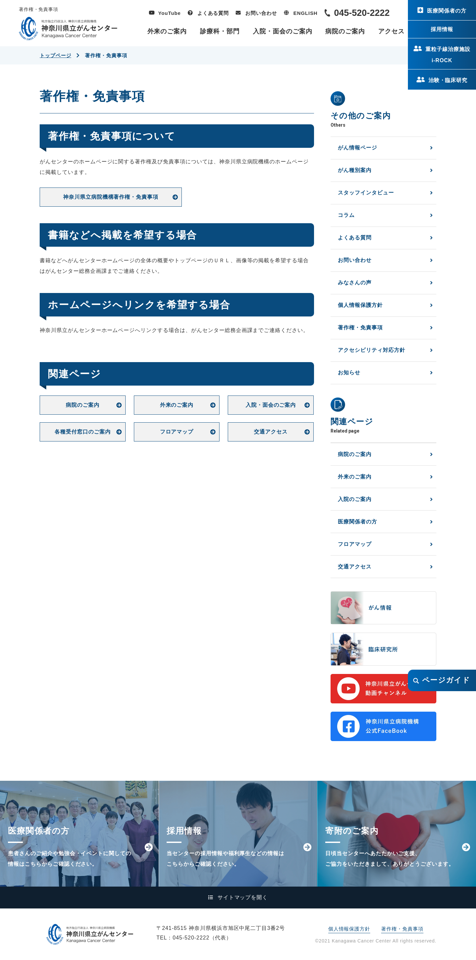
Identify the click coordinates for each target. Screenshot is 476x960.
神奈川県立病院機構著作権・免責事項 (110, 197)
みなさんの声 (355, 282)
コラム (346, 215)
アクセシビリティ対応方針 (371, 350)
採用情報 (442, 29)
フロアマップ (177, 432)
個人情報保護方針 (360, 305)
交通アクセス (271, 432)
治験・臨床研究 (448, 80)
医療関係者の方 (446, 11)
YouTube (169, 13)
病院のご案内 (345, 31)
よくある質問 (213, 13)
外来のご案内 (167, 31)
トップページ (55, 55)
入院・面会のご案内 (282, 31)
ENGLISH (306, 13)
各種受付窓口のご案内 (83, 432)
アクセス (391, 31)
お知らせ (349, 372)
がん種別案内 (355, 170)
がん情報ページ (357, 147)
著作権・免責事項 (360, 327)
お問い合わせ (261, 13)
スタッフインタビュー (366, 192)
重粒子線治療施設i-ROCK (447, 54)
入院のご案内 (355, 499)
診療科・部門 (220, 31)
